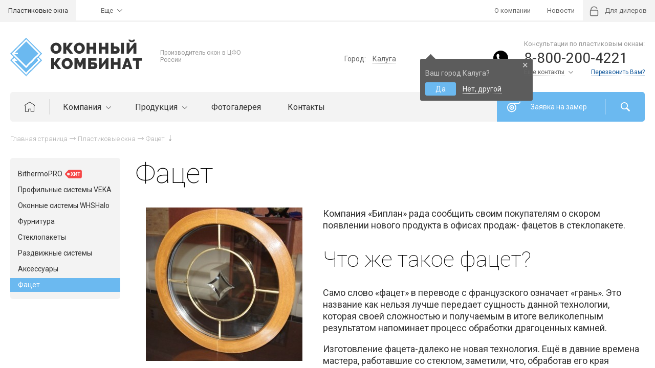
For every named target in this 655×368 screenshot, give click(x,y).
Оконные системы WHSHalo (64, 205)
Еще (107, 10)
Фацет (29, 285)
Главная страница (39, 139)
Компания (85, 107)
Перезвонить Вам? (618, 72)
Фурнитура (36, 221)
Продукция (160, 107)
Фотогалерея (236, 107)
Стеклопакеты (42, 237)
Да (440, 89)
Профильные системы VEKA (65, 190)
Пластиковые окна (38, 10)
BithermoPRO (50, 174)
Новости (561, 10)
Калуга (384, 59)
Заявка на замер (559, 107)
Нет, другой (482, 89)
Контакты (306, 107)
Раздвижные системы (55, 253)
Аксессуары (38, 269)
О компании (512, 10)
